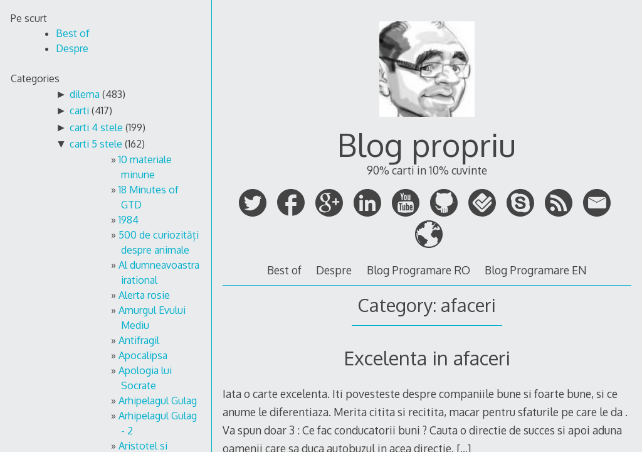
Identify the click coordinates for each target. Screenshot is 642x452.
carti (79, 110)
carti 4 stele (96, 127)
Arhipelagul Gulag (157, 400)
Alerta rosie (144, 295)
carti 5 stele (96, 143)
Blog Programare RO (418, 270)
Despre (334, 270)
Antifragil (138, 340)
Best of (284, 270)
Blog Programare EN (536, 270)
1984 (128, 219)
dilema (85, 94)
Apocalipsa (142, 355)
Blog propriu (426, 144)
